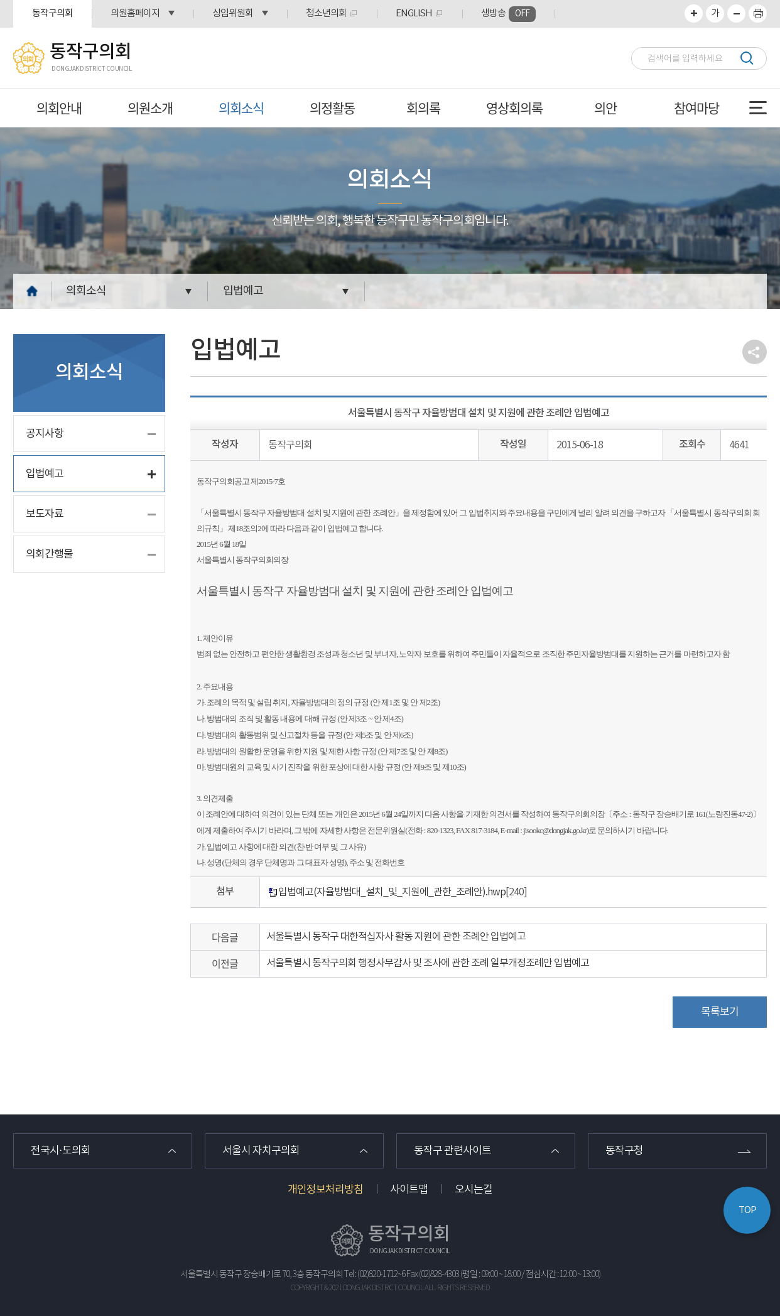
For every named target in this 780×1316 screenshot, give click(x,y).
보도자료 (44, 514)
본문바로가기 (0, 0)
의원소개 (150, 107)
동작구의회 (52, 13)
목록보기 (720, 1012)
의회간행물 (49, 554)
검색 (746, 58)
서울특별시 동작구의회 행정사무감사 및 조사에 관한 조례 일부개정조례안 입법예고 (427, 963)
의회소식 (241, 107)
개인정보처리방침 (325, 1190)
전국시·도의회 (60, 1151)
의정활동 (332, 107)
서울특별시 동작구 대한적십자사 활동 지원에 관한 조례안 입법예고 (396, 936)
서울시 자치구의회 (261, 1151)
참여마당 (696, 107)
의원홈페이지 (135, 13)
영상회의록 (514, 107)
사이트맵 (409, 1190)
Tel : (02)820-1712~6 (374, 1275)
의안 (605, 107)
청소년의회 (326, 13)
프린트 (758, 13)
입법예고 (243, 291)
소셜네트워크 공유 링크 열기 (754, 352)
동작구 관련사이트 (452, 1151)
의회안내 (59, 107)
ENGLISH (414, 13)
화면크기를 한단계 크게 (694, 13)
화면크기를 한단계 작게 (736, 13)
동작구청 (624, 1151)
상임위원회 (232, 13)
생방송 (508, 14)
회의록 (423, 107)
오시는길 (473, 1190)
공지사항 (44, 434)
